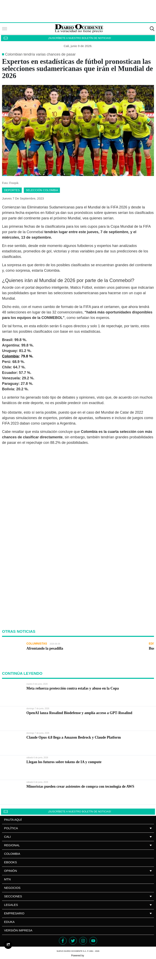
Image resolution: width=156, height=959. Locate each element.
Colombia (12, 853)
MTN (7, 879)
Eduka (9, 922)
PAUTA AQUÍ (13, 819)
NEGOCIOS (12, 887)
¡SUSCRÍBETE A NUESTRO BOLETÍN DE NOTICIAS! (79, 38)
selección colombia (42, 190)
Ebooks (10, 862)
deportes (12, 190)
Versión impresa (18, 930)
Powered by (78, 955)
